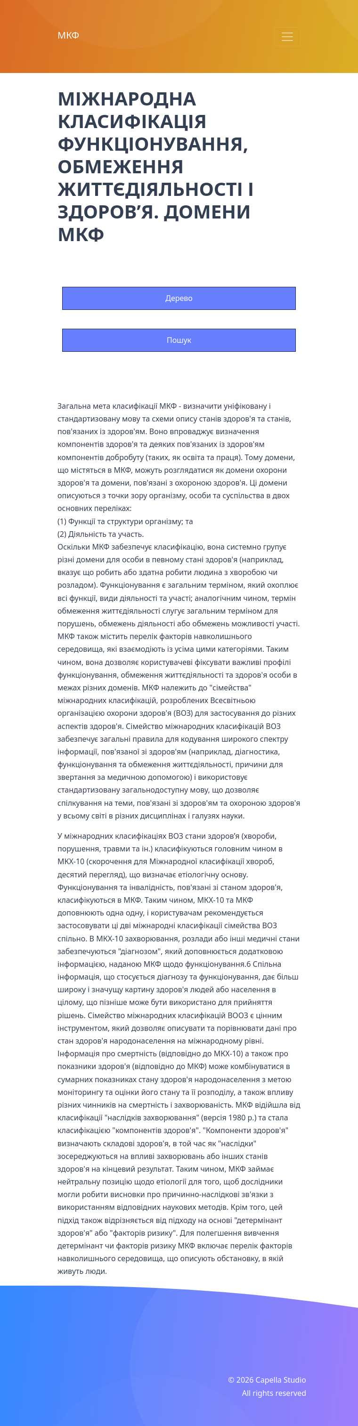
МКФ (68, 35)
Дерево (179, 298)
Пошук (179, 340)
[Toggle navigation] (287, 36)
